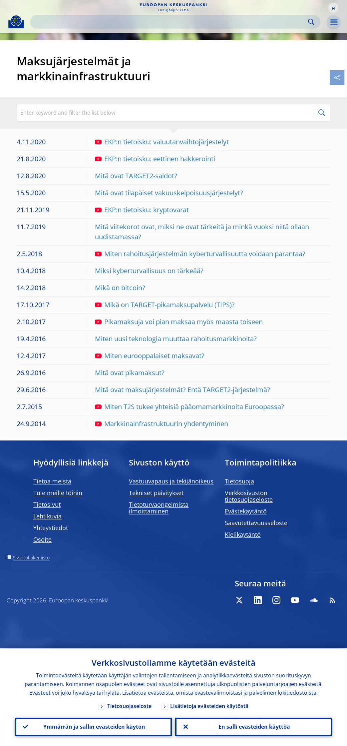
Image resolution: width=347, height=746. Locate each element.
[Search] (170, 22)
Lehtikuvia (47, 516)
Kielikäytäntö (243, 534)
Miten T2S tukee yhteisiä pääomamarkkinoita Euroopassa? (189, 406)
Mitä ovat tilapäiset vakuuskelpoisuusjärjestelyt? (169, 192)
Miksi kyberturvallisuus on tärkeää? (149, 270)
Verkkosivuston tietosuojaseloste (249, 496)
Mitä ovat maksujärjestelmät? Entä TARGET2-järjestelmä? (182, 389)
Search (311, 22)
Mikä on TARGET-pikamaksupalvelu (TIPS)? (165, 304)
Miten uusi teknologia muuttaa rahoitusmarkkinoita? (176, 338)
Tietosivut (47, 504)
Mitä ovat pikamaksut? (130, 372)
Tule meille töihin (57, 493)
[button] (333, 8)
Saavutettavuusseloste (256, 523)
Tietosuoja (239, 481)
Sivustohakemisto (31, 557)
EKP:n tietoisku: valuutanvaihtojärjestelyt (162, 141)
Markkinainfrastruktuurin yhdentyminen (161, 423)
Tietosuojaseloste (129, 705)
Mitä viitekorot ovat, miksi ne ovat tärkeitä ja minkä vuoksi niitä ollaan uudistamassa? (202, 231)
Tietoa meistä (52, 481)
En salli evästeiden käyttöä (253, 726)
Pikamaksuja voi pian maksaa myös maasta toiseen (179, 321)
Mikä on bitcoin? (120, 287)
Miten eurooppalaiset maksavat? (149, 355)
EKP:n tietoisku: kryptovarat (142, 209)
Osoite (42, 539)
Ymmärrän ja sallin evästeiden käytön (94, 726)
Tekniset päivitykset (156, 493)
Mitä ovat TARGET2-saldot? (136, 175)
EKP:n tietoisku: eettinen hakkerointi (155, 158)
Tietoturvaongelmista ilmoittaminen (158, 507)
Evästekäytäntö (246, 511)
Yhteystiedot (50, 528)
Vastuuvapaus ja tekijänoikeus (171, 481)
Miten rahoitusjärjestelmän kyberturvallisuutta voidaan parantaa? (200, 253)
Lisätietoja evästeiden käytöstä (209, 705)
